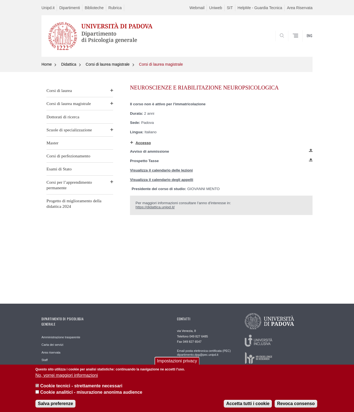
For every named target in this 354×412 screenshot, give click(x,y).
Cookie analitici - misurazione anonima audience (91, 396)
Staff (44, 360)
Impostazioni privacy (177, 365)
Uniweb (215, 8)
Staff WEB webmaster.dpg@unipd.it (201, 367)
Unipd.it (47, 8)
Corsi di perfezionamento (68, 155)
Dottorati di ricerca (62, 116)
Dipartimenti (69, 8)
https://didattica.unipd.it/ (155, 207)
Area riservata (50, 352)
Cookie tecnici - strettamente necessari (81, 390)
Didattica (68, 64)
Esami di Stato (59, 169)
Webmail (196, 8)
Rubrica (115, 8)
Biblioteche (94, 8)
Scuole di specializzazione (69, 129)
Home (46, 64)
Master (52, 142)
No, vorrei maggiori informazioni (66, 379)
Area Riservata (300, 8)
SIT (230, 8)
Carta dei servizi (52, 344)
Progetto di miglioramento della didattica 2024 (73, 203)
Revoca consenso (296, 407)
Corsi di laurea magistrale (108, 64)
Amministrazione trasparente (60, 337)
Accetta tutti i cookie (247, 407)
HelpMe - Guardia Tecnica (260, 8)
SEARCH (303, 43)
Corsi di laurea (59, 90)
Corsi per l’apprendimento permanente (69, 185)
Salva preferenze (55, 407)
